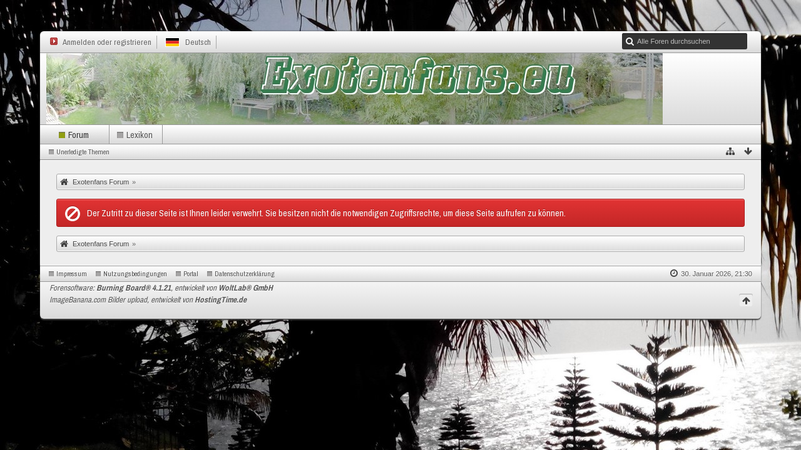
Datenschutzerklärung (245, 273)
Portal (190, 273)
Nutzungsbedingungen (135, 273)
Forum (78, 135)
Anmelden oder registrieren (107, 42)
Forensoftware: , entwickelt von (161, 287)
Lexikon (139, 135)
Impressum (71, 273)
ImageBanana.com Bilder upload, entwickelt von (148, 299)
